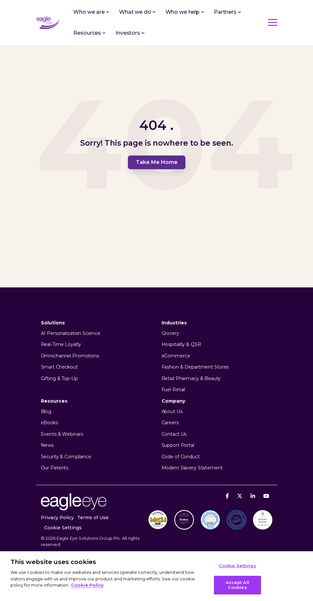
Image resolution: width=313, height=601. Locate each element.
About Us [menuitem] (172, 411)
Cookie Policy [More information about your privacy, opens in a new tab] (87, 585)
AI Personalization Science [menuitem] (70, 333)
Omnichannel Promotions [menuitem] (70, 356)
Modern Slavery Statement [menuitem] (192, 468)
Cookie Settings (63, 528)
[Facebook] (228, 495)
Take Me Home (157, 162)
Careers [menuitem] (170, 423)
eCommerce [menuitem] (176, 356)
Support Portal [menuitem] (178, 445)
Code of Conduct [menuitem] (181, 457)
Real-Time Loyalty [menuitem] (61, 344)
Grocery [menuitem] (170, 333)
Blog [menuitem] (46, 411)
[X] (240, 495)
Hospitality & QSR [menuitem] (181, 344)
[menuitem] (66, 528)
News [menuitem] (47, 445)
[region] (156, 576)
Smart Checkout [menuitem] (59, 367)
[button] (272, 22)
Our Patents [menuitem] (55, 468)
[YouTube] (266, 495)
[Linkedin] (253, 495)
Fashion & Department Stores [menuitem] (195, 367)
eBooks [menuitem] (49, 423)
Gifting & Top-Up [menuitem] (59, 378)
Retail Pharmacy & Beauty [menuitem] (191, 378)
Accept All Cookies (237, 585)
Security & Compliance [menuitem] (66, 457)
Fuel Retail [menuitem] (173, 389)
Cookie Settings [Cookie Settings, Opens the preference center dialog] (237, 565)
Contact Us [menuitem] (174, 434)
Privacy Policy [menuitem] (57, 517)
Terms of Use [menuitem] (93, 517)
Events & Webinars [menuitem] (62, 434)
